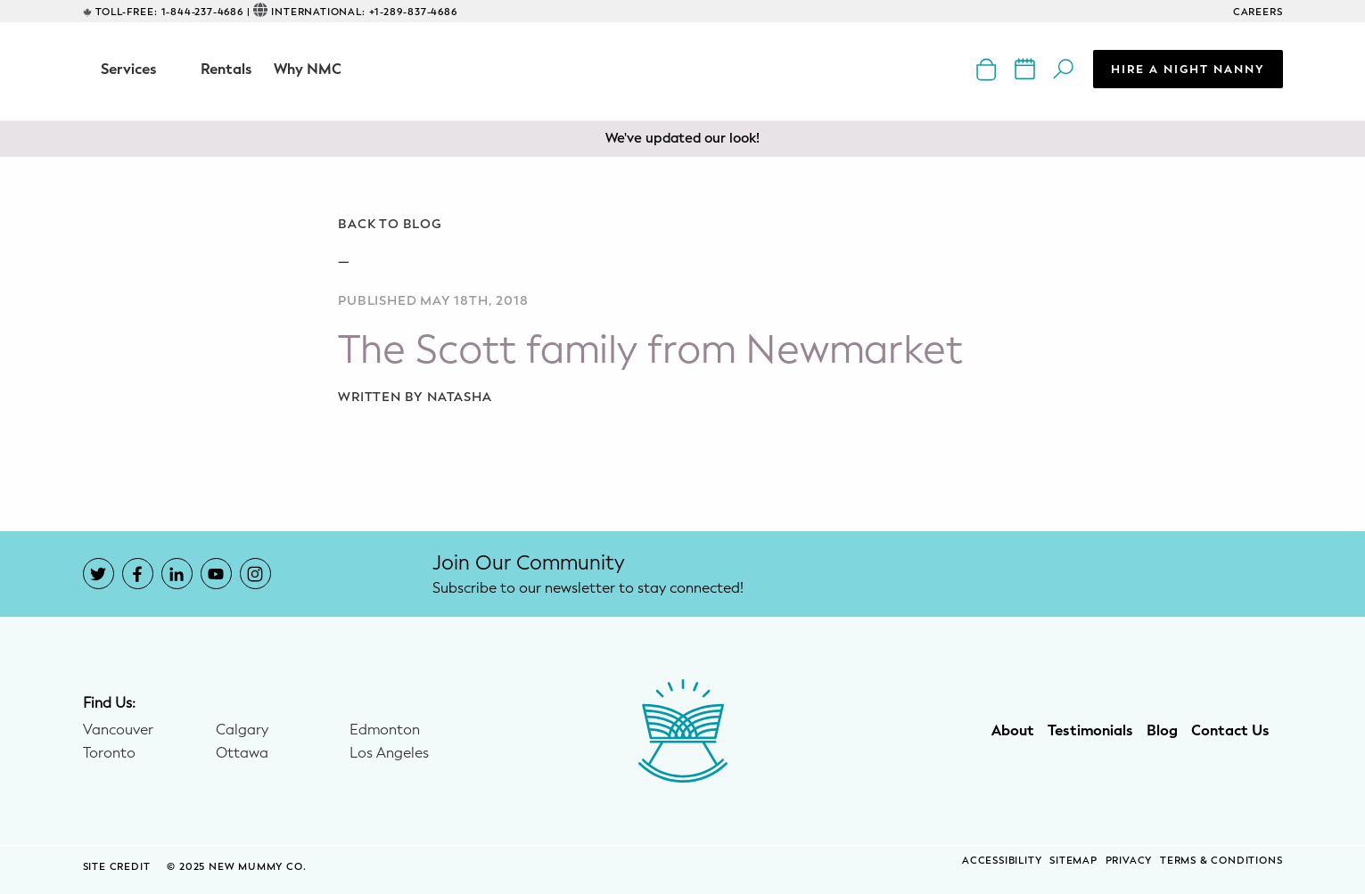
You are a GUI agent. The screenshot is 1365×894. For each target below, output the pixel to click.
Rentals (226, 69)
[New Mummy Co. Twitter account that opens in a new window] (98, 573)
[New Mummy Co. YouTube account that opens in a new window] (216, 573)
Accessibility (1001, 860)
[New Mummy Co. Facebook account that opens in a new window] (137, 573)
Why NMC (307, 69)
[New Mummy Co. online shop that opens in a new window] (988, 68)
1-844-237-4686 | (206, 12)
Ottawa (242, 753)
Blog (1162, 731)
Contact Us (1230, 731)
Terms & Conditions (1221, 860)
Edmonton (384, 730)
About (1012, 731)
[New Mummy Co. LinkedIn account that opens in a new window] (177, 573)
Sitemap (1073, 860)
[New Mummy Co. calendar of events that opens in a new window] (1026, 68)
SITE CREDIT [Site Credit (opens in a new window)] (118, 866)
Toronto (109, 753)
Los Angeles (389, 753)
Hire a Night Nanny (1188, 69)
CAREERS (1258, 12)
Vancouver (118, 730)
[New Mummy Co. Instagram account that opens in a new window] (255, 573)
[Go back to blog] (682, 224)
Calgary (242, 730)
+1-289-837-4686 (413, 12)
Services (129, 69)
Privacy (1129, 860)
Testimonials (1090, 731)
